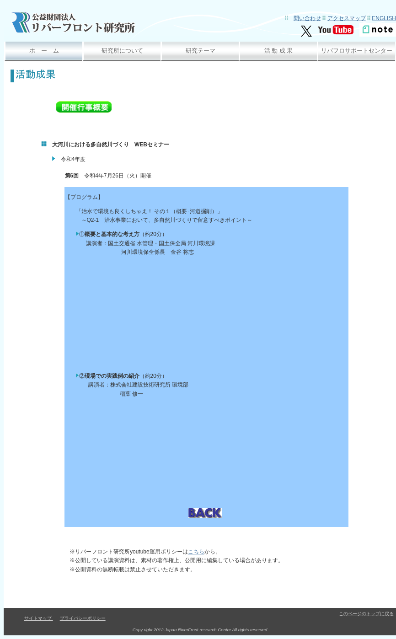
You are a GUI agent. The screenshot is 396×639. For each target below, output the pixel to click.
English (384, 18)
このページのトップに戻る (366, 613)
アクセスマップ (346, 18)
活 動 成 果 (278, 50)
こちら (196, 551)
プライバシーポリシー (83, 618)
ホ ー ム (44, 50)
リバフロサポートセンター (356, 50)
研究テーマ (200, 50)
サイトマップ (38, 618)
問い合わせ (307, 18)
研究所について (122, 50)
